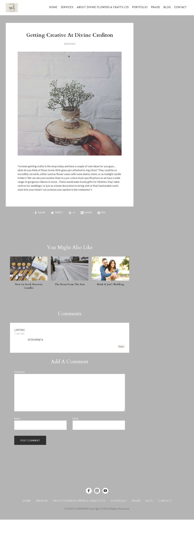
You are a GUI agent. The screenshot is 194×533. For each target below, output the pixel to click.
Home (53, 7)
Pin (101, 212)
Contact (180, 7)
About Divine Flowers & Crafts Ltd (103, 7)
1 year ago (19, 333)
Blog (167, 7)
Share (39, 212)
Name (17, 418)
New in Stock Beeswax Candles (29, 286)
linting (19, 330)
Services (67, 7)
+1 (72, 212)
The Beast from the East (70, 284)
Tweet (57, 212)
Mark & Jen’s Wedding (110, 284)
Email (75, 418)
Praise (155, 7)
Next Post (121, 228)
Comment (19, 372)
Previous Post (20, 228)
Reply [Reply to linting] (121, 346)
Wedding (69, 43)
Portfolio (140, 7)
